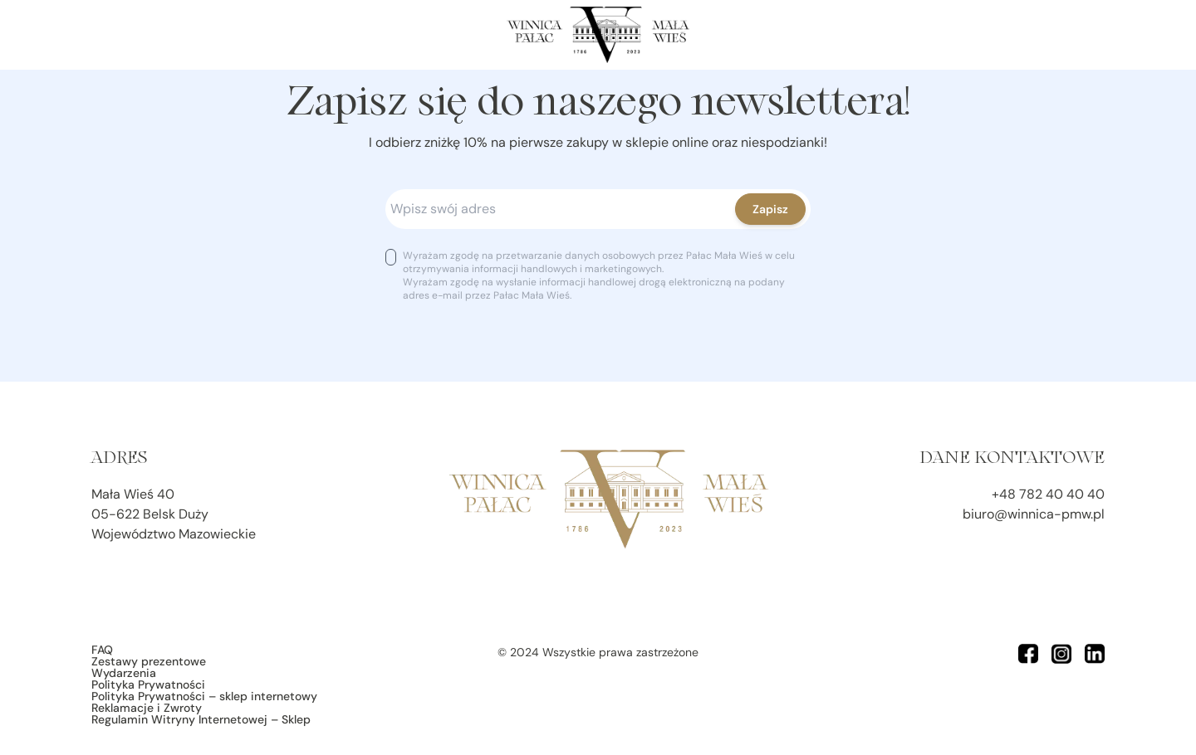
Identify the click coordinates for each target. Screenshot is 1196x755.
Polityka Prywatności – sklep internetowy (204, 696)
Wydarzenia (123, 672)
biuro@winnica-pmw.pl (1034, 514)
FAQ (102, 649)
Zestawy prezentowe (148, 661)
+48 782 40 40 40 (1048, 494)
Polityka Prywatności (148, 684)
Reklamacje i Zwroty (146, 707)
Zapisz (770, 209)
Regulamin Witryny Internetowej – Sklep (201, 719)
